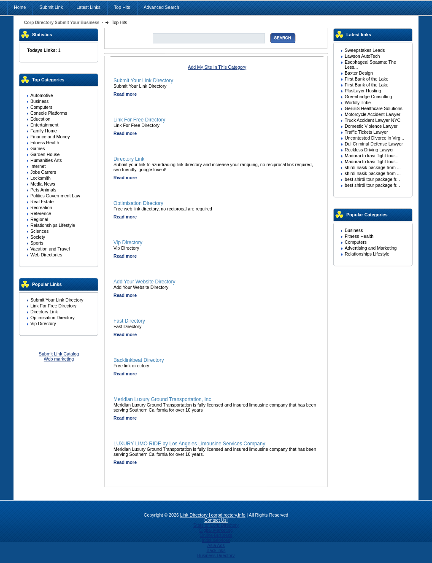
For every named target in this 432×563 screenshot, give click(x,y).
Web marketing (59, 358)
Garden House (44, 154)
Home (20, 7)
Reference (40, 213)
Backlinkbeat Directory (138, 360)
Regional (39, 219)
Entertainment (44, 124)
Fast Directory (129, 321)
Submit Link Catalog (59, 353)
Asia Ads (215, 545)
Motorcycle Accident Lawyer (372, 114)
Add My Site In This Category (217, 67)
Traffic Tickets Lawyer (366, 132)
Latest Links (88, 7)
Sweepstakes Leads (365, 50)
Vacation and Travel (50, 248)
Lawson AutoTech (362, 56)
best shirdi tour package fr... (372, 179)
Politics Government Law (55, 195)
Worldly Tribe (358, 102)
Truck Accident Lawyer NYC (372, 120)
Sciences (39, 231)
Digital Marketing (215, 530)
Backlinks (215, 550)
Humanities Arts (46, 160)
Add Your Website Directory (144, 282)
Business (39, 101)
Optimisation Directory (52, 317)
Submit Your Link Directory (57, 299)
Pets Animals (43, 189)
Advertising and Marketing (371, 248)
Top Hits (122, 7)
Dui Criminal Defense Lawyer (374, 143)
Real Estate (42, 201)
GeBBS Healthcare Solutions (373, 108)
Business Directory (216, 555)
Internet (38, 166)
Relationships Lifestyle (52, 225)
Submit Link (51, 7)
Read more (125, 94)
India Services (216, 540)
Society (37, 237)
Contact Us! (216, 520)
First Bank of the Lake (367, 78)
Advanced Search (161, 7)
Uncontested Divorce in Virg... (374, 137)
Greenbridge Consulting (368, 96)
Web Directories (46, 254)
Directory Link (44, 311)
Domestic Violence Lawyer (371, 126)
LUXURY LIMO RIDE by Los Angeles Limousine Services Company (189, 444)
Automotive (41, 95)
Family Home (43, 130)
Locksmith (40, 177)
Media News (42, 183)
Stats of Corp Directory (216, 525)
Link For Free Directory (53, 305)
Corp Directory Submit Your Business (62, 22)
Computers (41, 107)
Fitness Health (44, 142)
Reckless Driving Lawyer (369, 149)
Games (37, 148)
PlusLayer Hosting (363, 90)
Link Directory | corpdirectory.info (213, 514)
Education (40, 118)
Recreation (41, 207)
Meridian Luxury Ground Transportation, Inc (162, 399)
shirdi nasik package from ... (373, 167)
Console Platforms (48, 113)
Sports (36, 242)
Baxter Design (359, 72)
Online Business (216, 535)
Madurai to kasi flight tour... (371, 155)
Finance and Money (50, 136)
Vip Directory (43, 323)
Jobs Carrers (43, 172)
